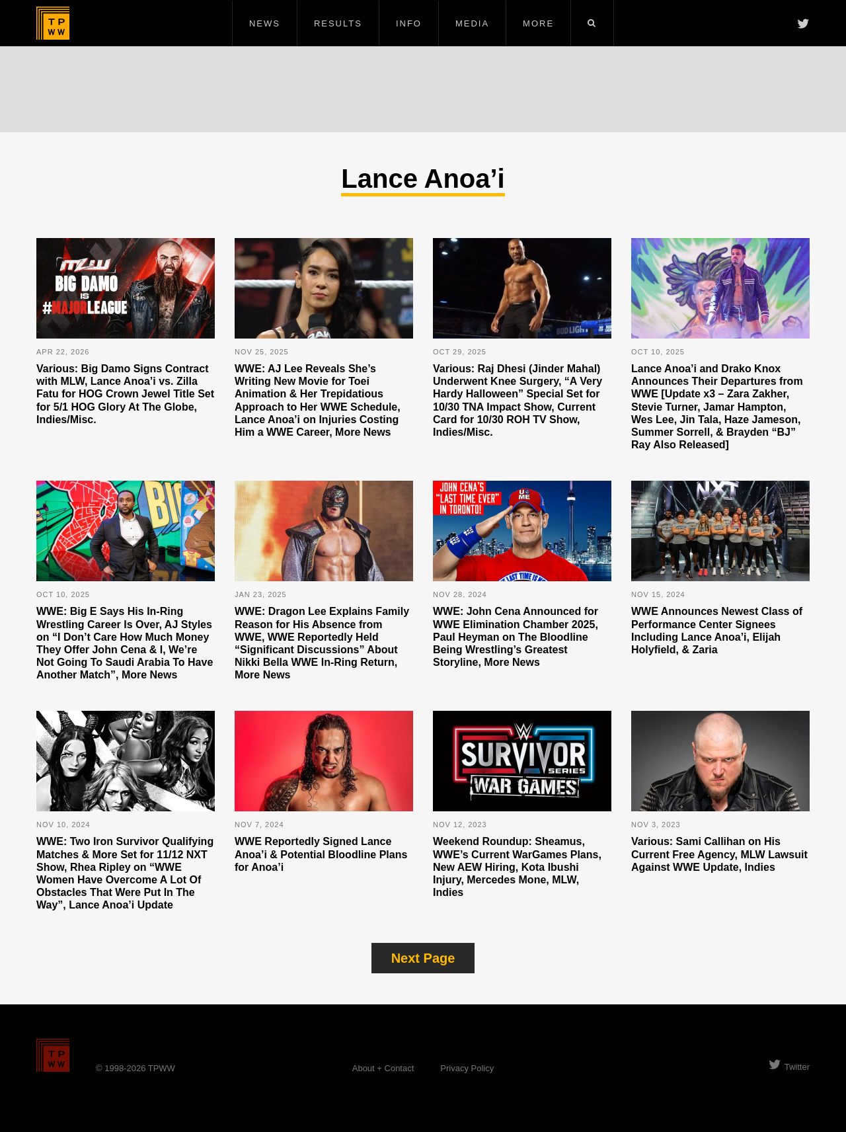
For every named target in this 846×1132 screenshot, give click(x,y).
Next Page (423, 958)
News (264, 23)
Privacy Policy (467, 1068)
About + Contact (383, 1068)
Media (472, 23)
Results (338, 23)
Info (409, 23)
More (538, 23)
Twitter (789, 1067)
